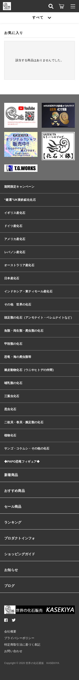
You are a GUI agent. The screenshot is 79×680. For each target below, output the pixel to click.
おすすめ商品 (14, 491)
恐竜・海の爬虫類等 (17, 356)
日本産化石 (11, 278)
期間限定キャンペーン (19, 186)
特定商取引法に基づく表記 (22, 644)
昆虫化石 (10, 409)
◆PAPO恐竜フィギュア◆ (22, 461)
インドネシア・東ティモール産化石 (28, 291)
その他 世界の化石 (17, 304)
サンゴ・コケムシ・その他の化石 (27, 448)
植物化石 (10, 435)
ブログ (9, 586)
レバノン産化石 (14, 252)
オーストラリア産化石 (19, 265)
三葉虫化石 (11, 396)
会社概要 (10, 631)
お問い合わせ (13, 651)
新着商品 (11, 475)
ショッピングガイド (19, 554)
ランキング (12, 522)
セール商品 (12, 506)
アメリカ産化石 (14, 239)
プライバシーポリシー (19, 638)
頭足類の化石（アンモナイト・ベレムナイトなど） (39, 317)
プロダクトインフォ (19, 538)
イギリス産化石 (14, 212)
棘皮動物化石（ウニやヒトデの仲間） (29, 370)
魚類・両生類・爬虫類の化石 (23, 330)
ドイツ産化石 (13, 226)
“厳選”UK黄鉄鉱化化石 (20, 199)
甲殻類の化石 (13, 343)
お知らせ (11, 570)
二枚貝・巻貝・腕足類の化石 (23, 422)
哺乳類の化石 (13, 383)
